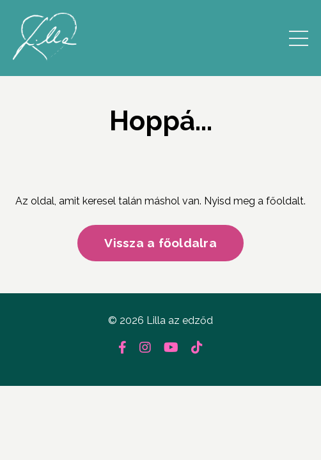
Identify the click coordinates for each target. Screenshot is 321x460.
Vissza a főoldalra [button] (160, 243)
